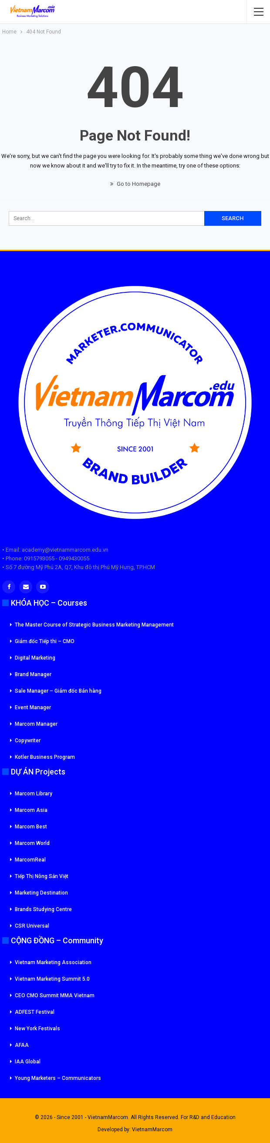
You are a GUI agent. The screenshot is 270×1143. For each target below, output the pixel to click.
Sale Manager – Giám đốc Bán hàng (58, 691)
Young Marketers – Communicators (58, 1078)
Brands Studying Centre (43, 909)
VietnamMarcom (152, 1129)
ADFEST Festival (34, 1012)
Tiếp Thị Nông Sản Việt (41, 876)
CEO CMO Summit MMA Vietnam (54, 995)
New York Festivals (37, 1029)
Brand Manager (33, 674)
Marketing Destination (41, 893)
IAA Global (27, 1062)
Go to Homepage (135, 184)
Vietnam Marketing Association (53, 962)
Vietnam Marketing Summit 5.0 (52, 979)
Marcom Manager (36, 724)
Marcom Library (33, 794)
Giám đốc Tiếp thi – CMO (44, 641)
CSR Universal (32, 926)
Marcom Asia (31, 810)
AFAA (22, 1045)
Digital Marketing (35, 658)
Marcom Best (31, 827)
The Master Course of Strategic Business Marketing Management (94, 625)
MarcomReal (30, 860)
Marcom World (32, 843)
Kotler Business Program (45, 757)
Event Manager (33, 707)
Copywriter (27, 740)
